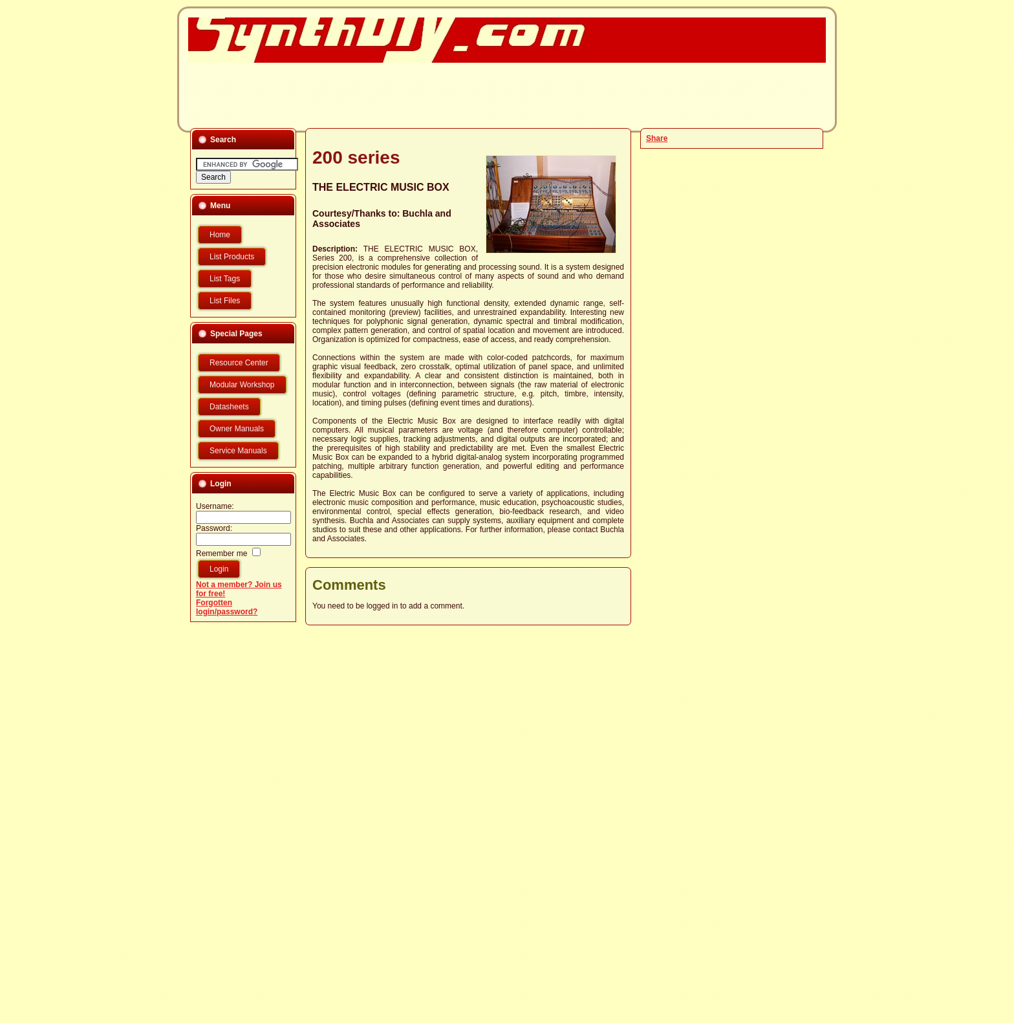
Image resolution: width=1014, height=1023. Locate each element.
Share (656, 138)
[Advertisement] (499, 94)
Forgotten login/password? (226, 607)
